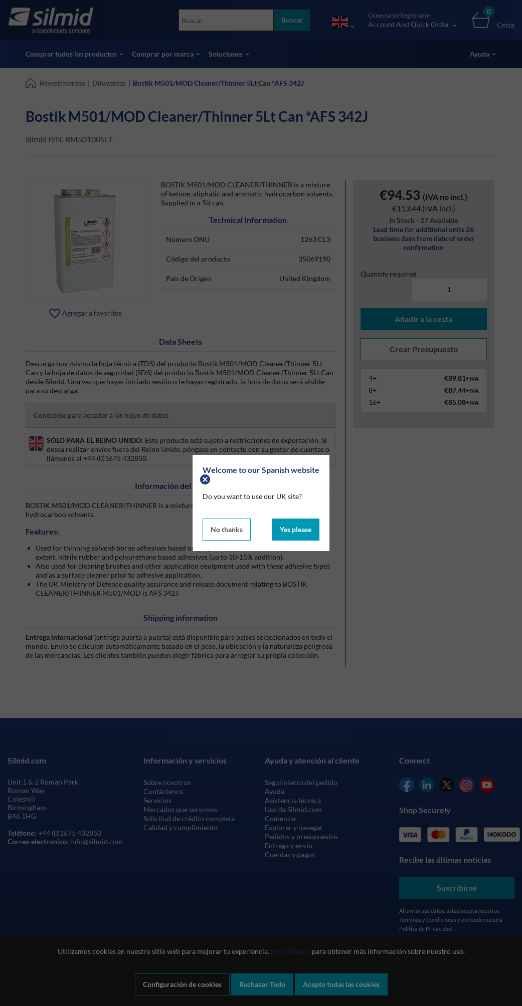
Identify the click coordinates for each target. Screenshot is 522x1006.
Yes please (295, 529)
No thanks (227, 529)
